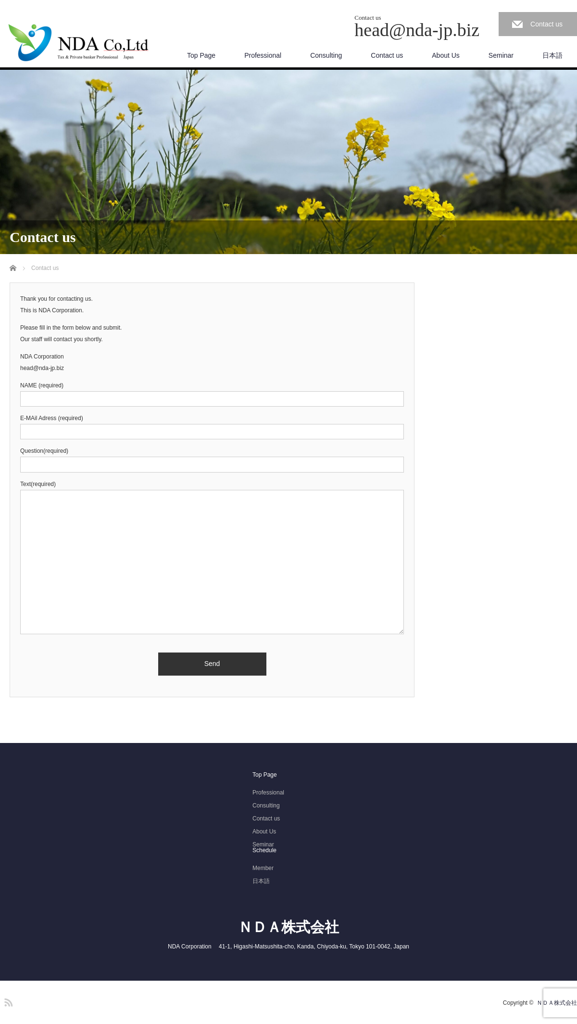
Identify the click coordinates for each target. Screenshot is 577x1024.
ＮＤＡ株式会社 (288, 927)
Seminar (501, 55)
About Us (446, 55)
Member (263, 868)
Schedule (264, 850)
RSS (7, 1001)
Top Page (201, 55)
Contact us (546, 24)
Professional (262, 55)
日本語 (552, 55)
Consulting (326, 55)
